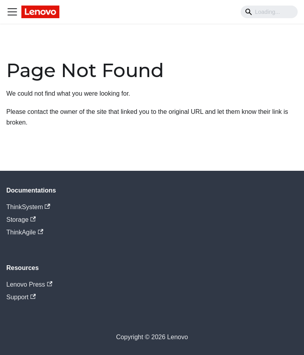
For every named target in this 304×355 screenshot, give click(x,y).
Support (21, 297)
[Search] (269, 12)
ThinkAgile (24, 232)
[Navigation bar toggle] (12, 12)
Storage (21, 219)
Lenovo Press (29, 284)
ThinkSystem (28, 207)
